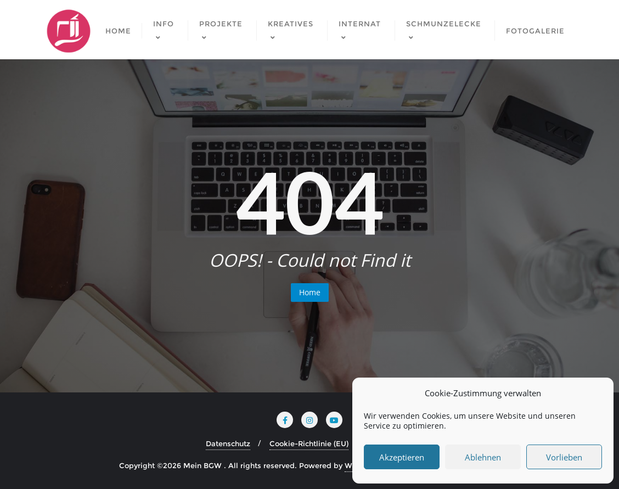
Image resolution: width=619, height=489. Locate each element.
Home (309, 292)
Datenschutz (228, 443)
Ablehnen (483, 457)
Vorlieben (564, 457)
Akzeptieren (401, 457)
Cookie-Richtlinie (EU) (308, 443)
